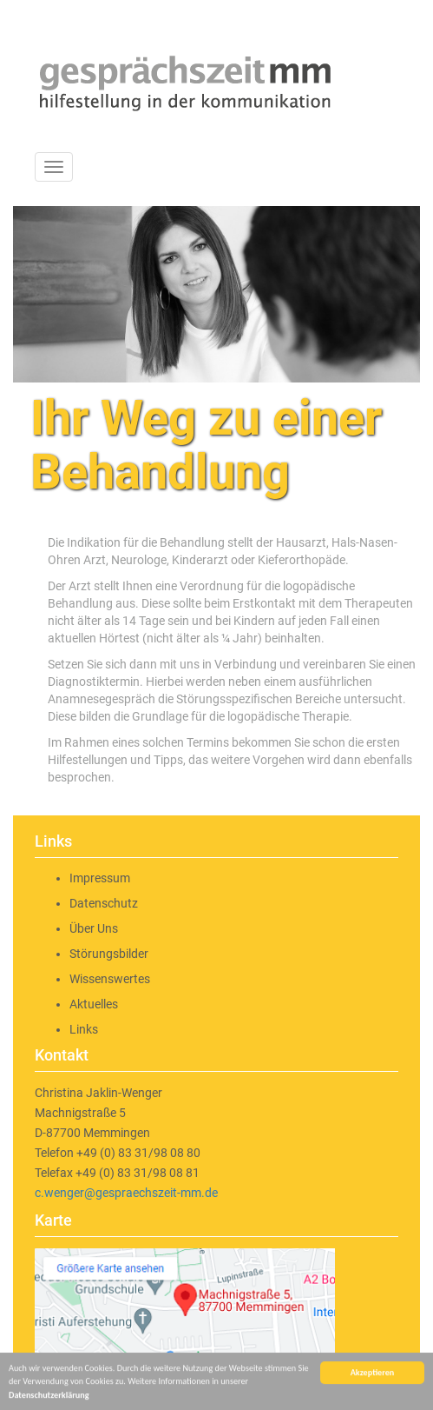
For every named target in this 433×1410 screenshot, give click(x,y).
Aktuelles (93, 1004)
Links (83, 1029)
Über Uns (93, 928)
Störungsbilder (108, 954)
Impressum (99, 878)
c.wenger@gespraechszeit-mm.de (126, 1193)
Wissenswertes (109, 979)
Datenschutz (103, 903)
